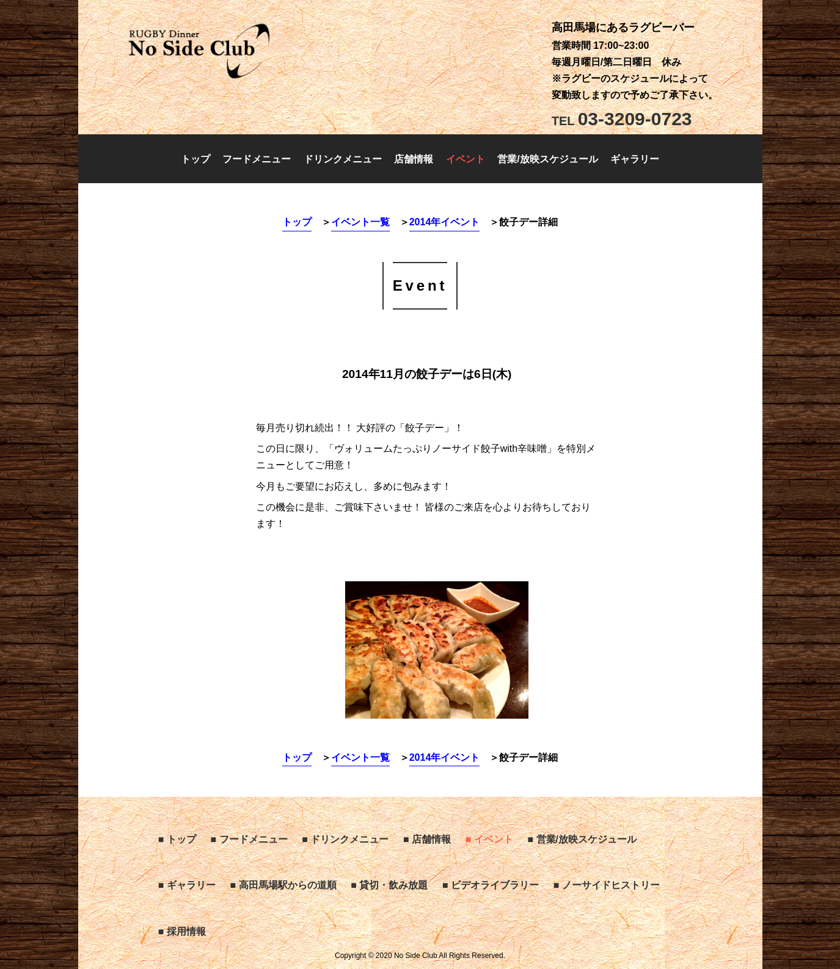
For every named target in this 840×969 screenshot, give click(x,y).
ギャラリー (634, 159)
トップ (195, 159)
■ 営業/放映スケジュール (582, 839)
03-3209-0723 (622, 119)
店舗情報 (413, 159)
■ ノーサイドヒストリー (606, 885)
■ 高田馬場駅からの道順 (283, 885)
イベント (465, 159)
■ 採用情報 (182, 931)
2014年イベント (444, 222)
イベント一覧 (360, 222)
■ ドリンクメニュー (345, 839)
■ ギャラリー (187, 885)
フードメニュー (256, 159)
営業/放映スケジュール (547, 159)
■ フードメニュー (248, 839)
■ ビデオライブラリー (490, 885)
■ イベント (489, 839)
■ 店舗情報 (427, 839)
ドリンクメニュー (343, 159)
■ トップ (177, 839)
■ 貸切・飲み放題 (389, 885)
